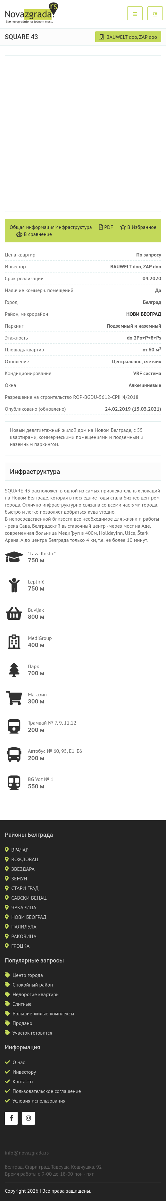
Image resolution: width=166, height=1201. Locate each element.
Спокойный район (32, 984)
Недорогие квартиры (35, 994)
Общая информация (32, 227)
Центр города (27, 975)
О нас (18, 1062)
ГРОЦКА (20, 946)
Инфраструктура (73, 227)
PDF (106, 227)
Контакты (22, 1081)
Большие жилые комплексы (43, 1013)
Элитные (21, 1004)
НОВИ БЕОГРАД (143, 314)
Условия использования (38, 1100)
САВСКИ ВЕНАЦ (28, 897)
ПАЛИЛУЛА (23, 926)
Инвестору (24, 1072)
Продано (22, 1023)
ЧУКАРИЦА (23, 907)
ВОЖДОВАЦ (24, 859)
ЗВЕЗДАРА (23, 869)
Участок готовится (32, 1032)
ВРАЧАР (20, 849)
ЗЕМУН (19, 878)
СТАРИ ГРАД (24, 888)
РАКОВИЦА (23, 936)
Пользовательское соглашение (46, 1091)
